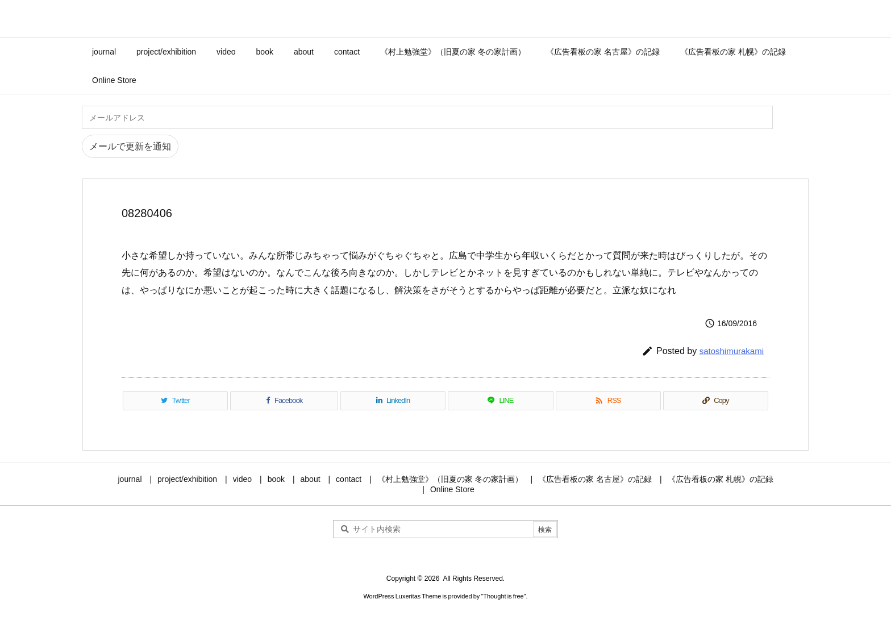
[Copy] (715, 400)
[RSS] (608, 400)
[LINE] (500, 400)
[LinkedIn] (393, 400)
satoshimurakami (732, 351)
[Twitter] (175, 400)
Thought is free (503, 596)
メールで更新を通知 (130, 146)
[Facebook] (284, 400)
